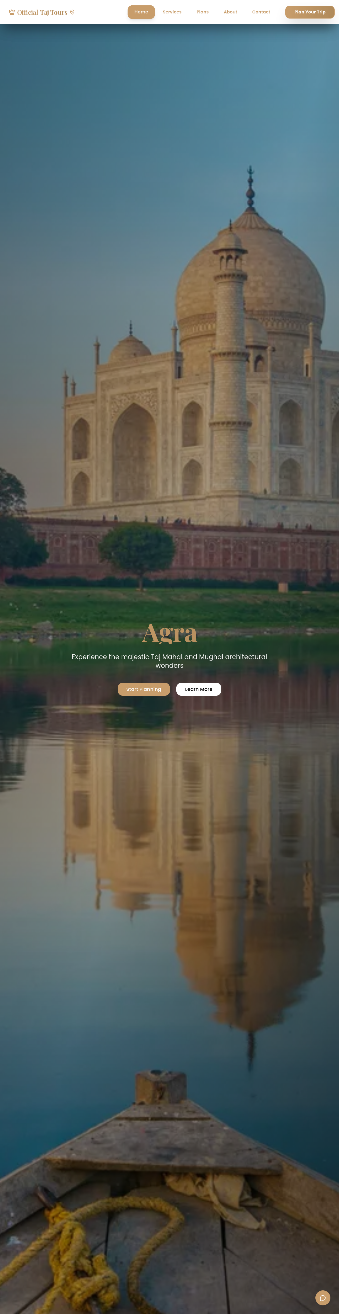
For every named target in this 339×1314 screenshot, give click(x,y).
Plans (202, 12)
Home (141, 12)
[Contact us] (322, 1297)
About (230, 12)
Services (172, 12)
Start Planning (143, 689)
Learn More (199, 689)
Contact (261, 12)
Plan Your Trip (310, 12)
